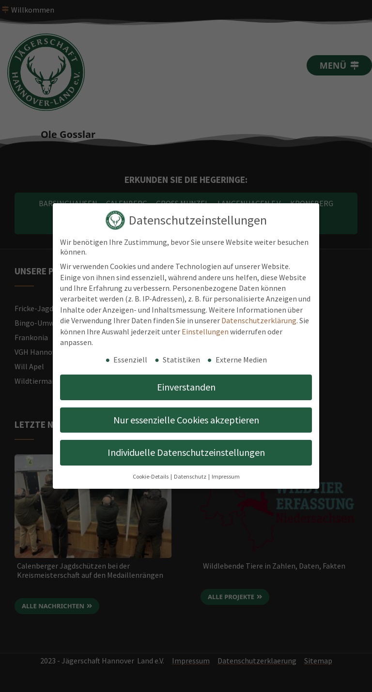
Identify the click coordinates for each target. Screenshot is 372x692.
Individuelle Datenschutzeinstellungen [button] (186, 452)
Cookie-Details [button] (151, 476)
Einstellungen (205, 331)
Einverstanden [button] (186, 387)
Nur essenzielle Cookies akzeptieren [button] (186, 420)
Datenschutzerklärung (258, 320)
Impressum (226, 476)
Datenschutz (190, 476)
